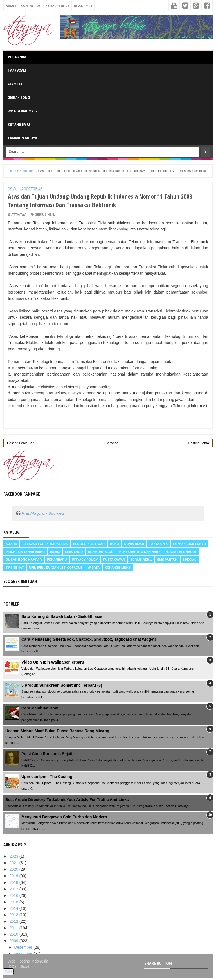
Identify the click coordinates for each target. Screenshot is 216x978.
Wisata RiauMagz (23, 111)
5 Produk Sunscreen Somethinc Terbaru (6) (61, 685)
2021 (14, 863)
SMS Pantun (167, 559)
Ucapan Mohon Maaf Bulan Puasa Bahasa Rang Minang (57, 731)
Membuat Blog (100, 551)
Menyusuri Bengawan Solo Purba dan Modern (64, 817)
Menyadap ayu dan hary (139, 551)
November (23, 954)
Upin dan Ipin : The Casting (46, 776)
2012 (14, 921)
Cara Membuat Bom (39, 708)
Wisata (94, 567)
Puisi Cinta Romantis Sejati (46, 753)
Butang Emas (19, 124)
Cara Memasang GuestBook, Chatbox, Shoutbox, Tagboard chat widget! (88, 639)
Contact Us (30, 5)
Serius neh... (45, 214)
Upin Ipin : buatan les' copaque (55, 567)
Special (189, 559)
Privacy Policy (57, 5)
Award (11, 543)
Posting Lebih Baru (21, 443)
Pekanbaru (57, 559)
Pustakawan (114, 559)
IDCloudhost (18, 966)
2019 (14, 875)
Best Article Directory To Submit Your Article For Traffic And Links (67, 799)
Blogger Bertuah (88, 543)
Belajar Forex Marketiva (45, 543)
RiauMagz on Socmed (42, 513)
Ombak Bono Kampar (24, 559)
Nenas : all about (181, 551)
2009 (14, 941)
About (11, 5)
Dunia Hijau (134, 543)
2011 (14, 928)
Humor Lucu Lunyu (189, 543)
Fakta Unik (158, 543)
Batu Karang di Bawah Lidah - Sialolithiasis (61, 616)
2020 (14, 869)
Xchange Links (117, 567)
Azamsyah (16, 84)
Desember (23, 947)
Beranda (17, 56)
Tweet (8, 971)
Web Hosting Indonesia (28, 961)
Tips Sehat (15, 567)
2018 (14, 882)
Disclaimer (83, 5)
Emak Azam (17, 70)
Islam (55, 551)
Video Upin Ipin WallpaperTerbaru (52, 662)
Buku (114, 543)
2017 (14, 889)
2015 (14, 902)
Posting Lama (198, 443)
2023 (14, 856)
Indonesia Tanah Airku (25, 551)
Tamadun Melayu (22, 138)
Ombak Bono (19, 97)
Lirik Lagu (74, 551)
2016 (14, 895)
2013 (14, 915)
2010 (14, 934)
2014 (14, 908)
